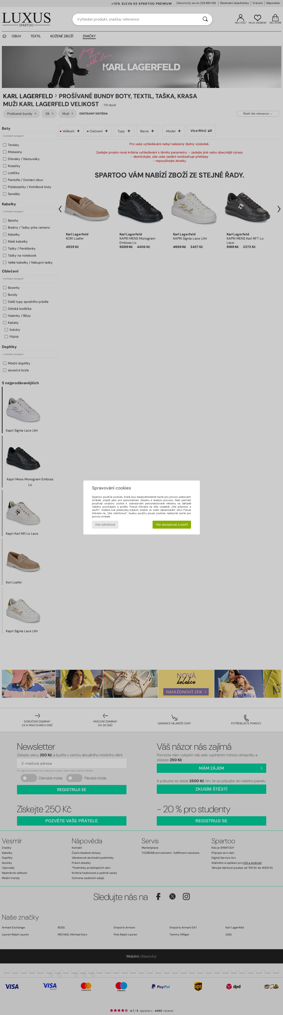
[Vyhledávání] (205, 19)
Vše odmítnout (105, 524)
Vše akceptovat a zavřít (172, 524)
